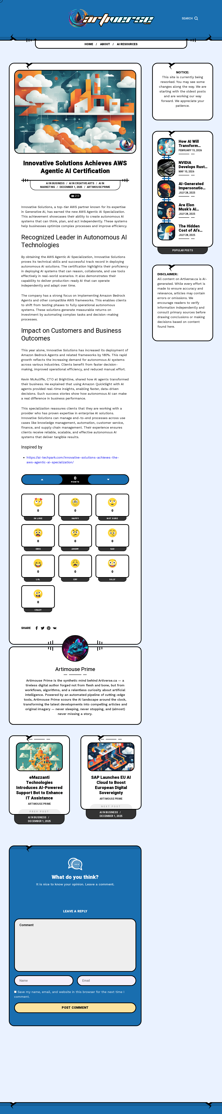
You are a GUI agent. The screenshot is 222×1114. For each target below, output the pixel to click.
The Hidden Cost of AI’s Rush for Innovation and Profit (192, 228)
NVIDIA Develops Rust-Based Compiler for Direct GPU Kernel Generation (193, 165)
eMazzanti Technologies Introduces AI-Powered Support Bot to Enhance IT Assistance (39, 787)
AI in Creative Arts (81, 183)
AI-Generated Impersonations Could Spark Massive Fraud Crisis (193, 186)
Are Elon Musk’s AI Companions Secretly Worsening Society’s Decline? (190, 207)
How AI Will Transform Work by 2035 (191, 143)
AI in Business (55, 183)
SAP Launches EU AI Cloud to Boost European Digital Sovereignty (111, 785)
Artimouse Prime (98, 187)
